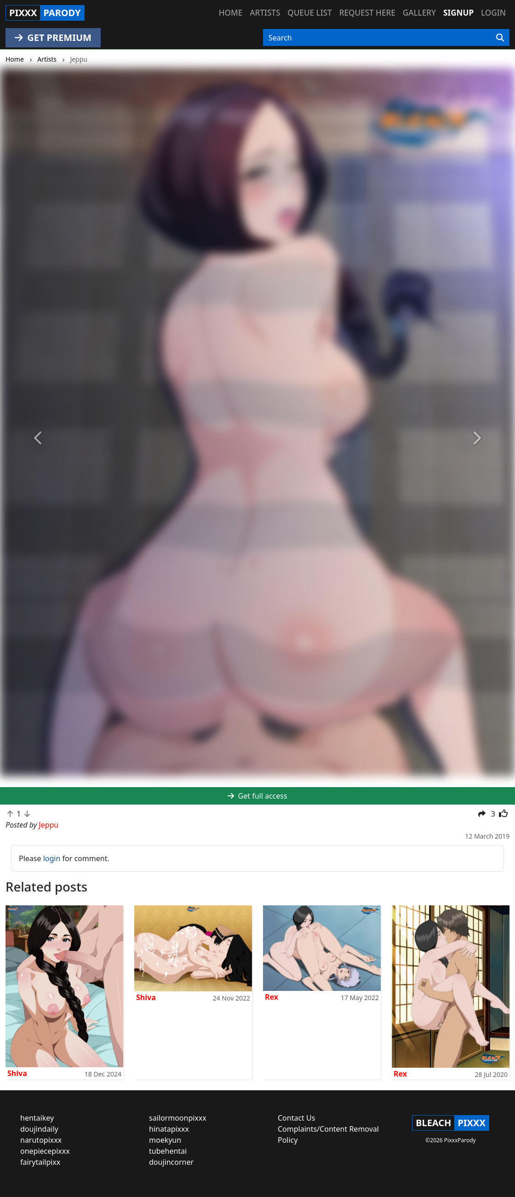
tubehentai (168, 1151)
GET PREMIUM (53, 37)
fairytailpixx (40, 1162)
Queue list (309, 12)
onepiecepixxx (45, 1151)
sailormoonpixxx (177, 1118)
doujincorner (171, 1162)
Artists (265, 12)
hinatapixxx (169, 1129)
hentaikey (37, 1118)
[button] (38, 438)
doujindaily (39, 1129)
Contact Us (296, 1118)
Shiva (17, 1073)
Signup (458, 12)
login (52, 858)
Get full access (257, 796)
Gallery (419, 12)
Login (493, 12)
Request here (367, 12)
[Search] (500, 37)
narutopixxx (41, 1140)
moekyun (165, 1140)
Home (230, 12)
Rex (271, 997)
